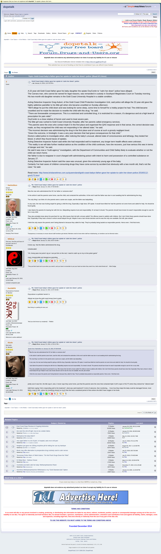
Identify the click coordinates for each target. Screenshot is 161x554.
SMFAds (69, 539)
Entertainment (29, 467)
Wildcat (11, 239)
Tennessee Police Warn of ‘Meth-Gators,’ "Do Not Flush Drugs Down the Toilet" (43, 455)
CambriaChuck (128, 428)
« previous (150, 69)
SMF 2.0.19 (73, 535)
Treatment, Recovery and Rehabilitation (35, 471)
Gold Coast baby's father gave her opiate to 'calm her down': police (55, 81)
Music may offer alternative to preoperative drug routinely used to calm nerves (42, 450)
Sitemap (83, 539)
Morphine (33, 447)
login (20, 14)
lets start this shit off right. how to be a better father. (33, 431)
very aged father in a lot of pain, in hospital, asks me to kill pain (37, 441)
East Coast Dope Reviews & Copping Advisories (33, 426)
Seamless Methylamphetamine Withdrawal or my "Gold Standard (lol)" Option (42, 470)
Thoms (25, 433)
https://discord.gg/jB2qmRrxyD (96, 62)
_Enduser (25, 428)
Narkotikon (12, 185)
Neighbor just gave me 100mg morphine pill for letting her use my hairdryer (41, 446)
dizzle (10, 343)
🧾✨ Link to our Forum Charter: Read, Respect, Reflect (139, 20)
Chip (24, 442)
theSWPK (12, 288)
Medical (27, 452)
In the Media (29, 438)
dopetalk (8, 6)
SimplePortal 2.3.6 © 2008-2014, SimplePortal (80, 550)
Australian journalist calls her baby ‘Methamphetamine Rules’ (37, 465)
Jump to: (139, 412)
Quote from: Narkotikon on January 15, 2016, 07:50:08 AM (44, 348)
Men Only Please (34, 433)
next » (155, 69)
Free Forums (76, 539)
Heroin (36, 428)
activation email (19, 16)
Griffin (24, 438)
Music (27, 462)
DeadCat (126, 433)
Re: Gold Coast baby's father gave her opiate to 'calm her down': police (57, 185)
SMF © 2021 (80, 535)
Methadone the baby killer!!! (26, 436)
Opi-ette (25, 447)
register (26, 14)
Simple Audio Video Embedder (81, 537)
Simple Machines (88, 535)
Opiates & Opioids (33, 442)
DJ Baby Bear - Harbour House (27, 460)
